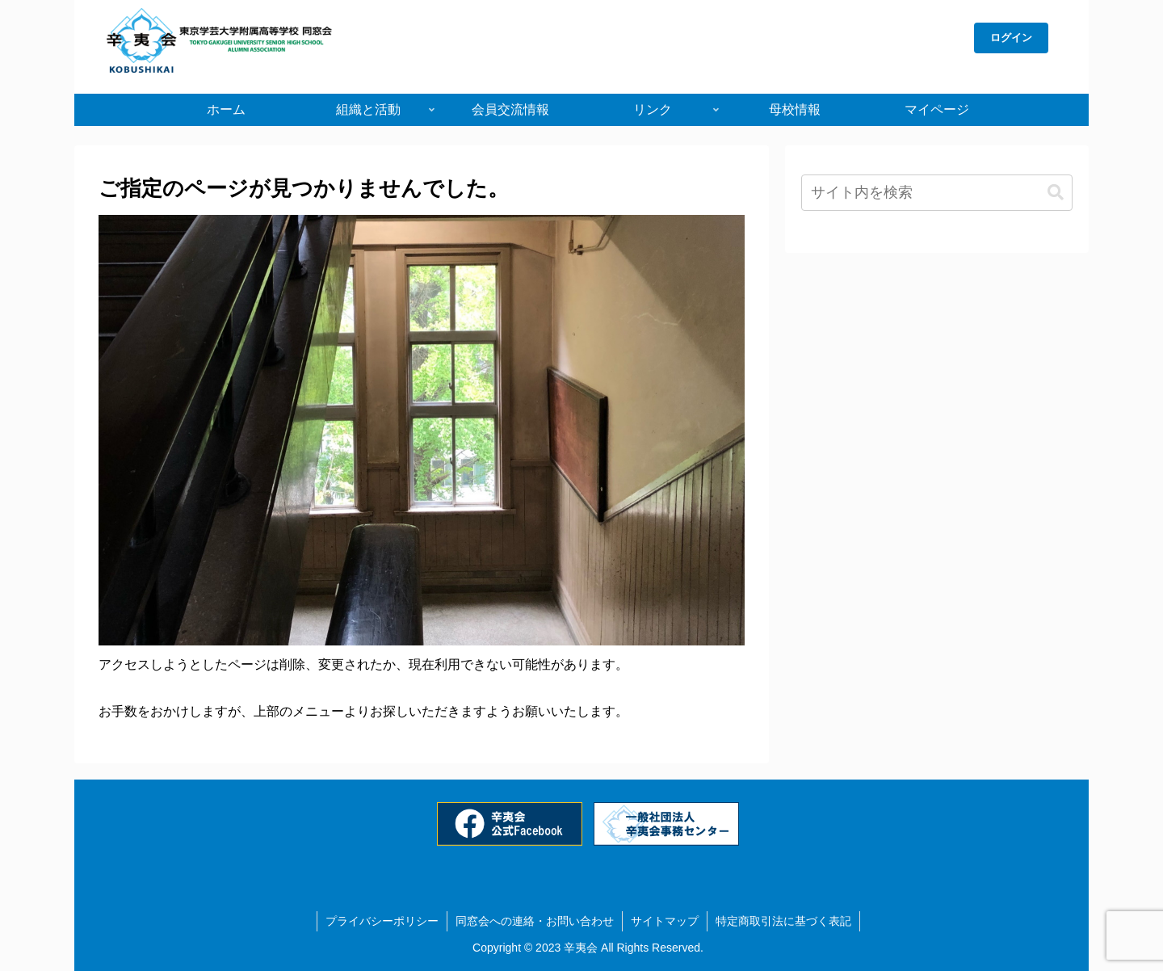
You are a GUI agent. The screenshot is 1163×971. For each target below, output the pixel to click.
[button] (1055, 192)
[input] (937, 192)
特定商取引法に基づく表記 (783, 920)
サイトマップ (665, 920)
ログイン (1011, 38)
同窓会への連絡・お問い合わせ (535, 920)
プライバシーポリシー (382, 920)
